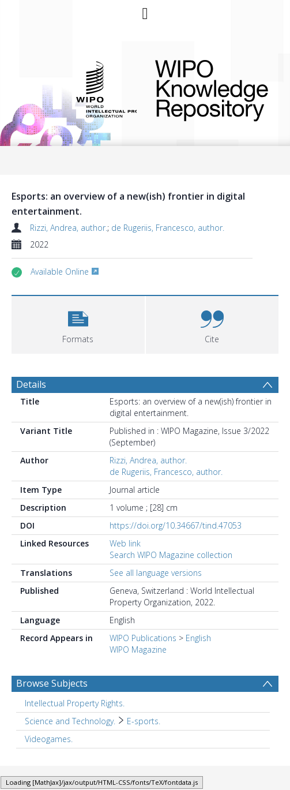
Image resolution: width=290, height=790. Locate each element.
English (198, 637)
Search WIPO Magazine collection (171, 554)
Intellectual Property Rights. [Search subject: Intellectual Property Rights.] (75, 703)
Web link (125, 543)
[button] (78, 323)
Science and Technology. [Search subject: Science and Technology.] (70, 721)
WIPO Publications (143, 637)
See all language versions (156, 572)
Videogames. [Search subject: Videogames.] (49, 738)
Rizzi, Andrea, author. (68, 227)
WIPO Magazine (138, 649)
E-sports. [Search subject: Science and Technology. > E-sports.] (143, 721)
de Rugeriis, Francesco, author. (167, 227)
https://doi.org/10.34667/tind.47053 (176, 525)
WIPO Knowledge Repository (209, 88)
